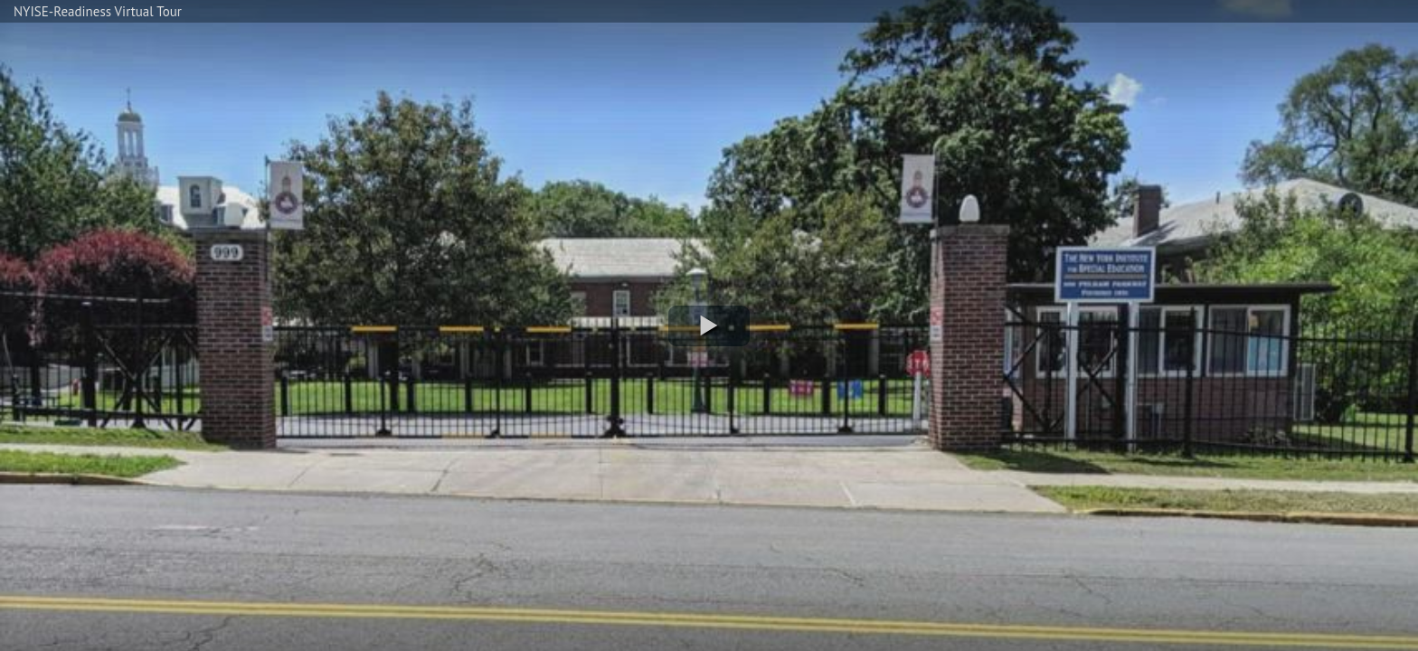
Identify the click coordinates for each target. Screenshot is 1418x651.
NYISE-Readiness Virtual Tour (98, 11)
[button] (709, 326)
